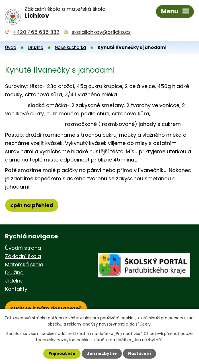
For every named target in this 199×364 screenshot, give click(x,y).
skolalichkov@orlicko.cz (101, 32)
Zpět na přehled (31, 205)
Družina (35, 47)
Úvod (10, 47)
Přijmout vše (61, 353)
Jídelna (14, 280)
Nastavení (139, 353)
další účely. (140, 324)
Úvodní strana (23, 247)
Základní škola (23, 256)
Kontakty (16, 289)
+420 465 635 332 (36, 32)
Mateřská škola (24, 264)
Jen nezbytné (102, 353)
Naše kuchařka (70, 47)
